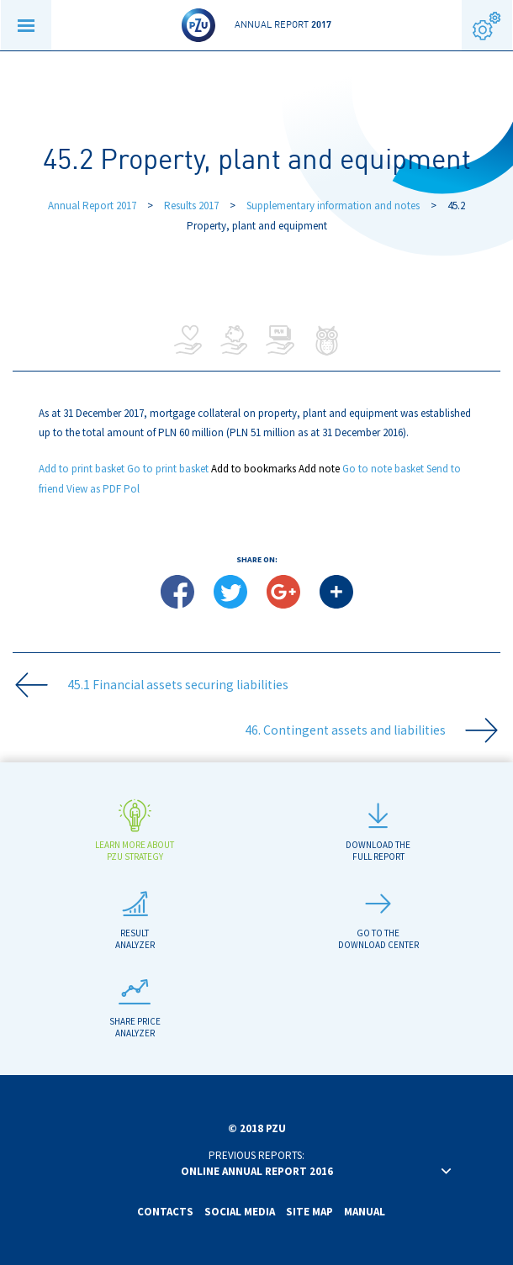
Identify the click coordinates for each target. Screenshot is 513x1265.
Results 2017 (192, 205)
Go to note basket (383, 468)
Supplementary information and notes (333, 205)
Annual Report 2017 (92, 205)
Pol (132, 489)
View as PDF (93, 489)
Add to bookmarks (253, 468)
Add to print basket (81, 468)
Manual (364, 1211)
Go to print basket (168, 468)
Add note (319, 468)
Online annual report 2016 (257, 1171)
